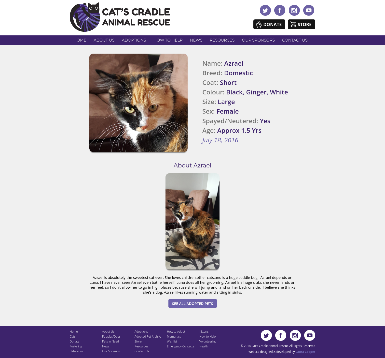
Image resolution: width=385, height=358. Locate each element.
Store (305, 24)
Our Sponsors (258, 40)
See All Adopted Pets (192, 303)
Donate (272, 24)
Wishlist (172, 341)
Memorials (174, 336)
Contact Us (294, 40)
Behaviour (76, 351)
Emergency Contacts (180, 346)
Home (79, 40)
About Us (104, 40)
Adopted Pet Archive (148, 336)
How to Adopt (176, 331)
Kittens (203, 331)
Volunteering (207, 341)
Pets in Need (110, 341)
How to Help (168, 40)
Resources (222, 40)
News (196, 40)
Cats (72, 336)
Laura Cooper (305, 352)
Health (203, 346)
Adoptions (134, 40)
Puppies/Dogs (111, 336)
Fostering (76, 346)
